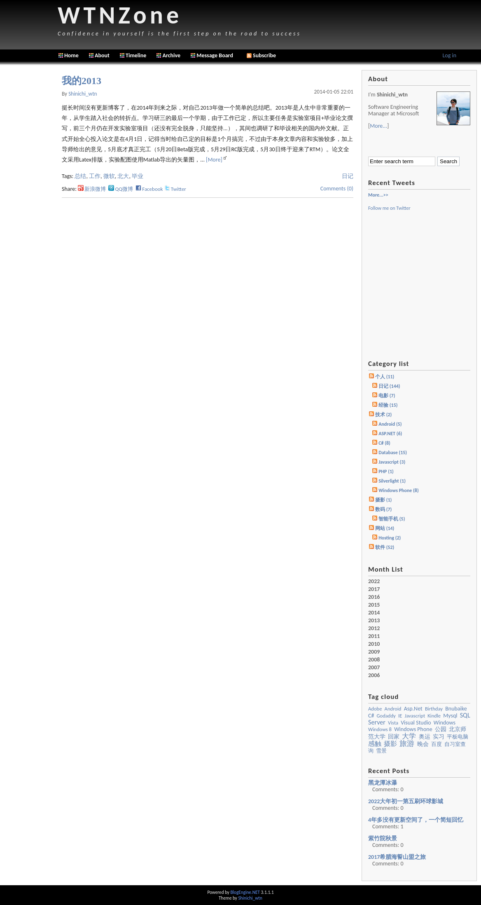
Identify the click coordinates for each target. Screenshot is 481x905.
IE (400, 716)
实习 (438, 736)
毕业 (137, 176)
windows (444, 722)
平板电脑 (457, 737)
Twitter (175, 189)
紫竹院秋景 (382, 838)
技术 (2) (383, 414)
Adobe (375, 709)
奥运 (424, 736)
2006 (374, 675)
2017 (374, 589)
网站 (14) (384, 528)
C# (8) (384, 443)
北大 (123, 176)
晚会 (423, 744)
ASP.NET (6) (390, 433)
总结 (80, 176)
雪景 (381, 751)
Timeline (136, 55)
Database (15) (392, 452)
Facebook (149, 189)
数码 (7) (383, 509)
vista (393, 723)
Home (71, 55)
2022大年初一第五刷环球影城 (405, 801)
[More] (214, 159)
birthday (434, 709)
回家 (393, 736)
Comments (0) (336, 188)
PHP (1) (386, 471)
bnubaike (456, 708)
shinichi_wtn (82, 93)
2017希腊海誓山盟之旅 (397, 856)
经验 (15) (387, 405)
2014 (374, 613)
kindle (434, 716)
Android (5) (390, 424)
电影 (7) (386, 396)
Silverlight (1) (392, 481)
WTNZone (120, 15)
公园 (440, 729)
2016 (374, 597)
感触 (374, 744)
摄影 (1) (383, 500)
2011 (374, 636)
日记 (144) (389, 386)
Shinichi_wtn (250, 898)
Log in (449, 55)
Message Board (214, 55)
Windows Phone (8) (398, 490)
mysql (450, 715)
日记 (347, 176)
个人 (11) (384, 377)
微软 (109, 176)
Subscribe (261, 55)
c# (371, 715)
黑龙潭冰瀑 (382, 782)
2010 (374, 644)
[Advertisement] (29, 193)
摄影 (390, 744)
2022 (374, 581)
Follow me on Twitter (389, 208)
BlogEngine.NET (244, 892)
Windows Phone (413, 729)
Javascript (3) (391, 462)
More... (378, 125)
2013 (374, 620)
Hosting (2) (389, 538)
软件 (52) (384, 547)
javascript (414, 716)
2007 (374, 667)
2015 (374, 605)
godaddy (386, 716)
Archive (171, 55)
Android (393, 709)
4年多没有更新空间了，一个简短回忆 (415, 819)
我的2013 (81, 80)
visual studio (416, 722)
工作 (94, 176)
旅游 (406, 743)
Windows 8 (380, 729)
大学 (409, 736)
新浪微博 (92, 189)
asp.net (413, 708)
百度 (436, 744)
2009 (374, 652)
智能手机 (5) (391, 519)
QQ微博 (120, 189)
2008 (374, 659)
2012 (374, 628)
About (102, 55)
